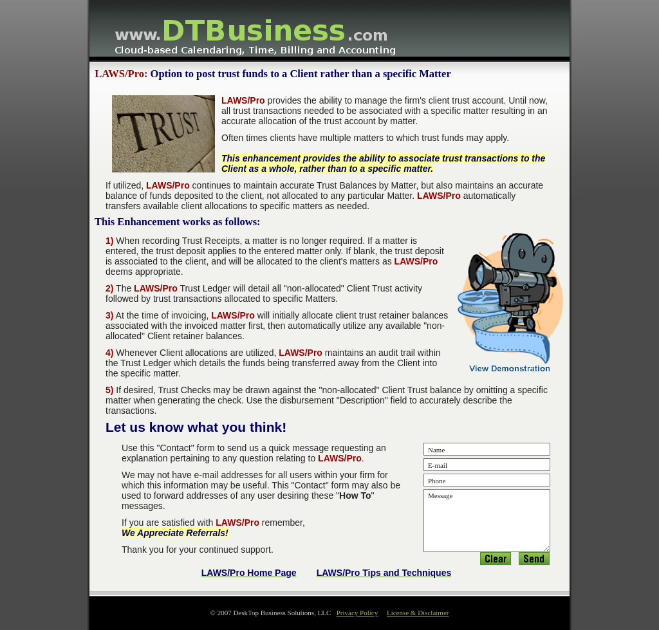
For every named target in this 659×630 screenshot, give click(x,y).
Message (486, 520)
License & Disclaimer (418, 612)
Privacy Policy (357, 612)
